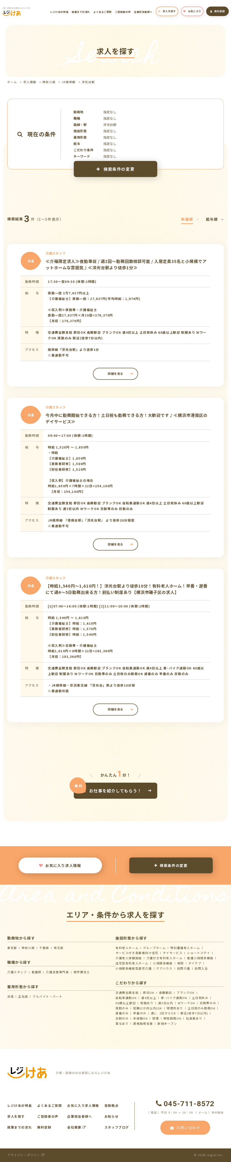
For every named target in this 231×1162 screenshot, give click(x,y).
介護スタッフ (17, 972)
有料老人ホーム (127, 948)
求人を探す (167, 11)
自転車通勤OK (126, 998)
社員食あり (194, 1018)
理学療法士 (82, 972)
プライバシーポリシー (25, 1155)
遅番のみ (122, 1013)
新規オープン (167, 1023)
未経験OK (140, 1018)
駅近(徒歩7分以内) (194, 1013)
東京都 (12, 948)
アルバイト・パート (47, 996)
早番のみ (139, 1013)
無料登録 (217, 11)
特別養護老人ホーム (185, 948)
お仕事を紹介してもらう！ (115, 791)
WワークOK (186, 1003)
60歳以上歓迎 (126, 1003)
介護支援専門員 (57, 972)
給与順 (215, 219)
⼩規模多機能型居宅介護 (134, 968)
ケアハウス (164, 968)
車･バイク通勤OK (174, 998)
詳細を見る (115, 373)
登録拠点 (111, 1105)
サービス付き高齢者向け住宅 (137, 953)
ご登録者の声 (123, 12)
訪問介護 (183, 968)
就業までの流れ (81, 12)
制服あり (146, 1003)
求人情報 (29, 82)
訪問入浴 (201, 968)
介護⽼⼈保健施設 (129, 958)
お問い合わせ (185, 1127)
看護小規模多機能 (200, 958)
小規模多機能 (163, 963)
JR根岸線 (69, 82)
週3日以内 (165, 1003)
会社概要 (76, 1127)
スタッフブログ (116, 1127)
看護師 (37, 972)
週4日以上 (148, 998)
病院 (180, 963)
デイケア (194, 963)
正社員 (23, 996)
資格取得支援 (143, 1023)
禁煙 (155, 1018)
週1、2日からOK (163, 1013)
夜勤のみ (122, 1008)
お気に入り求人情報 (60, 865)
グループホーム (154, 948)
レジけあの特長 (59, 12)
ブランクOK (186, 992)
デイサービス (173, 953)
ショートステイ (198, 953)
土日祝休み (200, 998)
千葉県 (44, 948)
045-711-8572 (185, 1103)
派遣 (10, 996)
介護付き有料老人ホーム (164, 958)
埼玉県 (59, 948)
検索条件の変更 (115, 169)
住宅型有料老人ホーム (132, 963)
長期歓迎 (165, 992)
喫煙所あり (175, 1008)
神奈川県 (48, 82)
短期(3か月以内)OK (147, 1008)
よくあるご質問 (102, 12)
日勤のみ (122, 1018)
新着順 (190, 219)
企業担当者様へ (143, 12)
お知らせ (111, 1116)
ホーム (12, 82)
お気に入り (192, 11)
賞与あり (122, 1023)
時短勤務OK (173, 1018)
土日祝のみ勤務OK (201, 1008)
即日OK (148, 992)
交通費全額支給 (127, 992)
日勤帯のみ (208, 1003)
